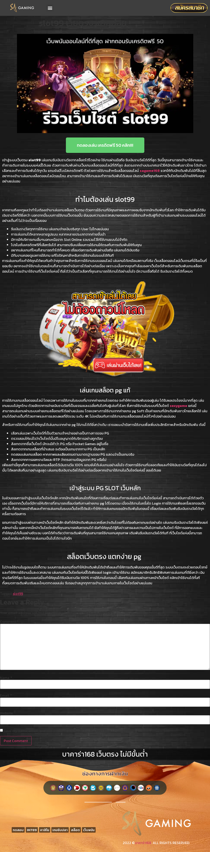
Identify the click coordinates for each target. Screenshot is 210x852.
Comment (9, 621)
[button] (50, 7)
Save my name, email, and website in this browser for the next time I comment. (67, 731)
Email (6, 695)
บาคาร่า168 (143, 842)
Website (6, 713)
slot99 (18, 593)
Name (6, 677)
